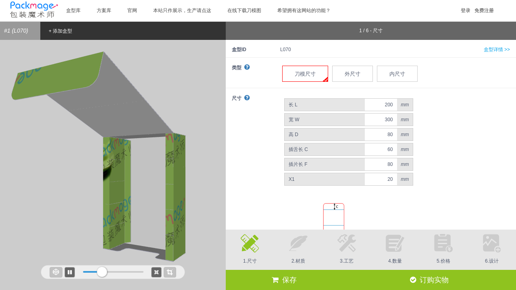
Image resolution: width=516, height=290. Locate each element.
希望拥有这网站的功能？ (304, 10)
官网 (132, 10)
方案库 (104, 10)
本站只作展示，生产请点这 (182, 10)
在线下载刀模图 (244, 10)
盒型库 (73, 10)
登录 (465, 10)
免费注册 (484, 10)
